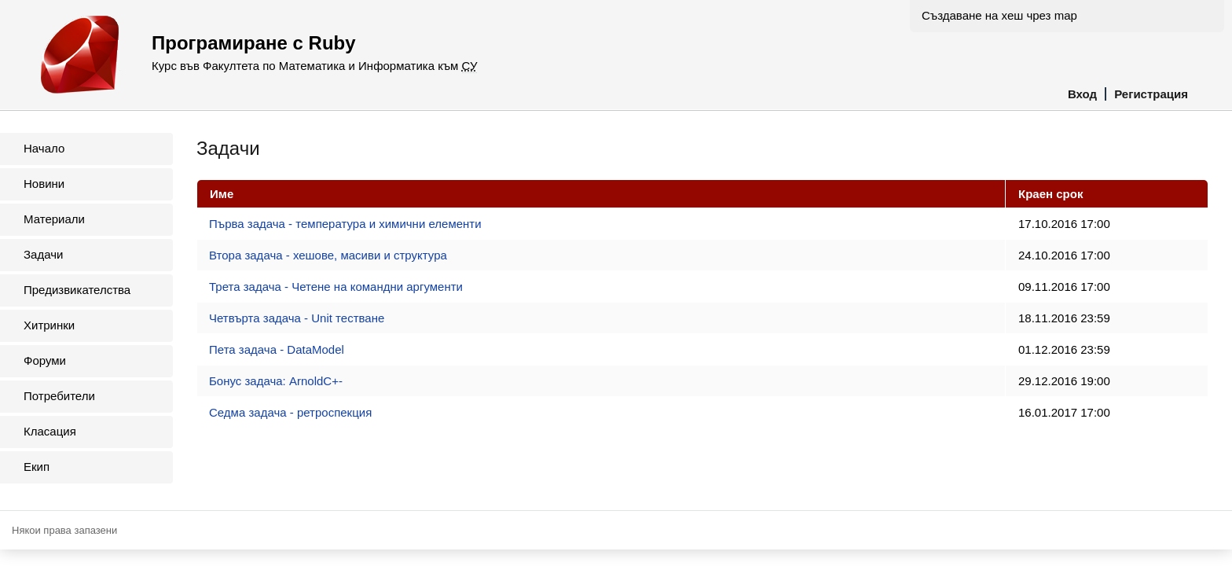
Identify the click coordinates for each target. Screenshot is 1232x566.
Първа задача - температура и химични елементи (345, 223)
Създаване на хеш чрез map (999, 15)
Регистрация (1151, 94)
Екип (37, 466)
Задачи (43, 254)
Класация (50, 431)
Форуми (45, 360)
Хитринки (49, 325)
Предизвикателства (77, 289)
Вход (1082, 94)
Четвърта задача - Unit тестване (296, 318)
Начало (44, 148)
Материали (54, 219)
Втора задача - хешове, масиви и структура (328, 255)
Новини (44, 183)
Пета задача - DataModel (276, 349)
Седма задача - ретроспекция (290, 412)
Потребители (59, 395)
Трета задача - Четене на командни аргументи (336, 286)
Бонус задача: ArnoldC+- (276, 381)
